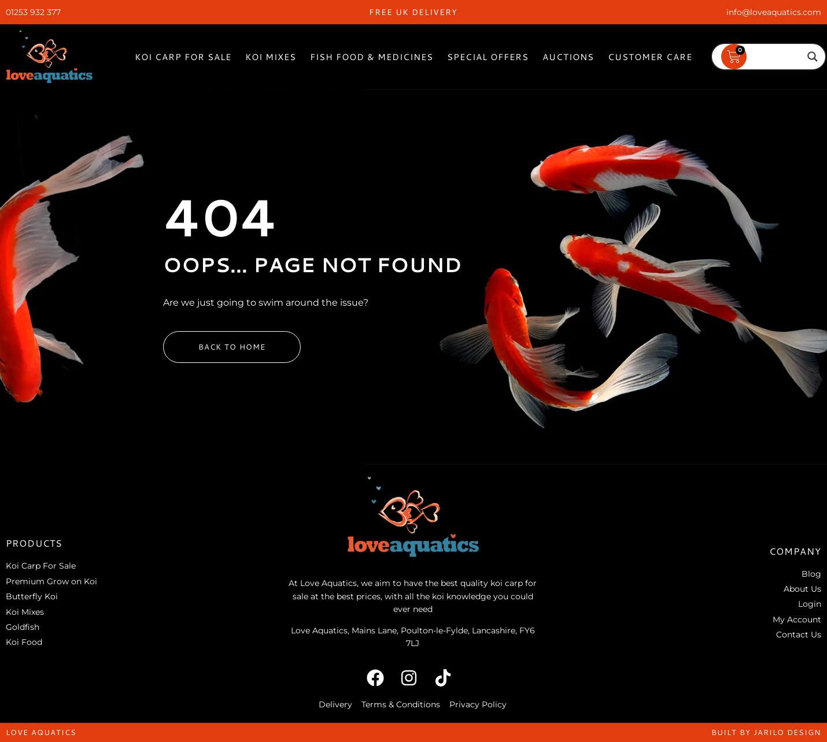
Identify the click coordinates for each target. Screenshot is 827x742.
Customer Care (650, 57)
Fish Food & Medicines (371, 57)
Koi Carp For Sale (183, 57)
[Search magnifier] (812, 57)
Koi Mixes (270, 57)
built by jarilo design (766, 732)
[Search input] (763, 57)
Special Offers (488, 57)
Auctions (568, 57)
